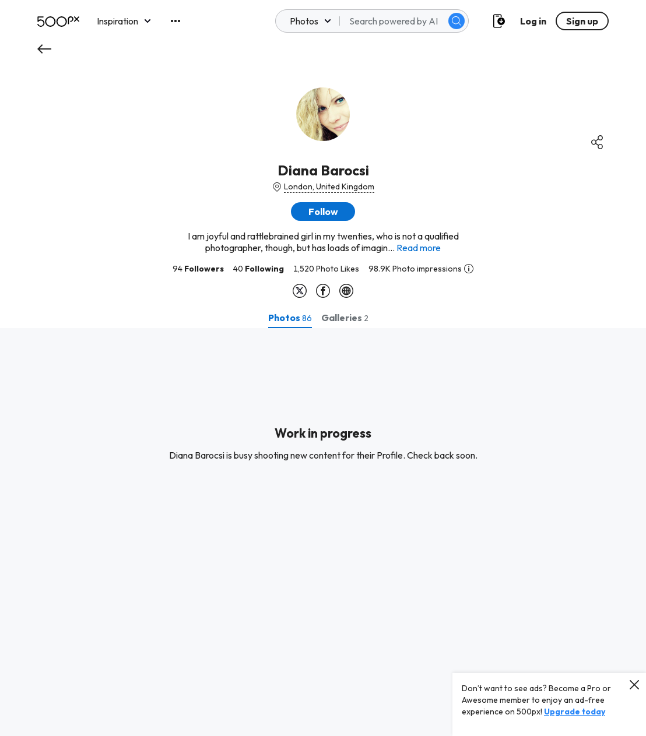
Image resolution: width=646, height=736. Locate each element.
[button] (323, 211)
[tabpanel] (323, 532)
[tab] (290, 317)
